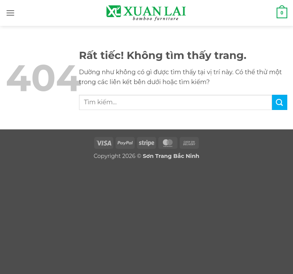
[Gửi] (279, 102)
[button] (10, 12)
